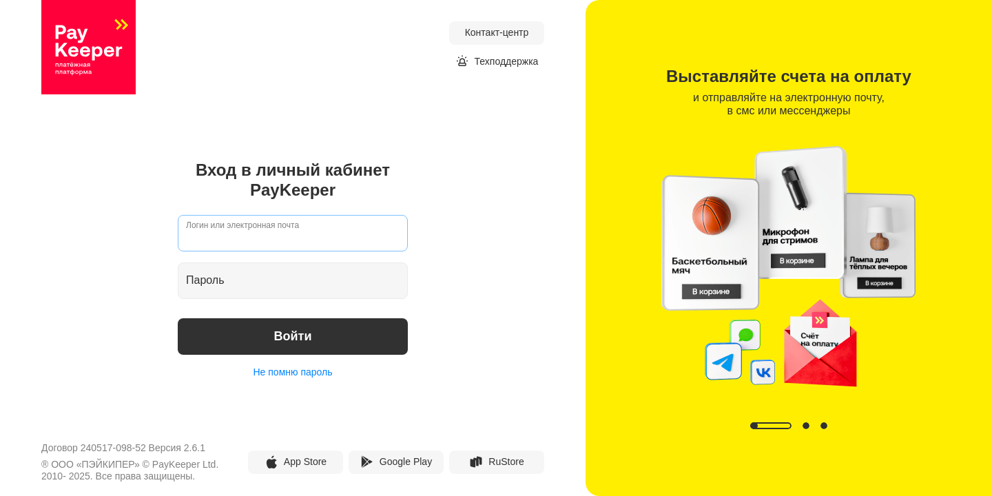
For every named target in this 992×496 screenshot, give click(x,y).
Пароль (205, 280)
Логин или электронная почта (242, 225)
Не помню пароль (293, 372)
